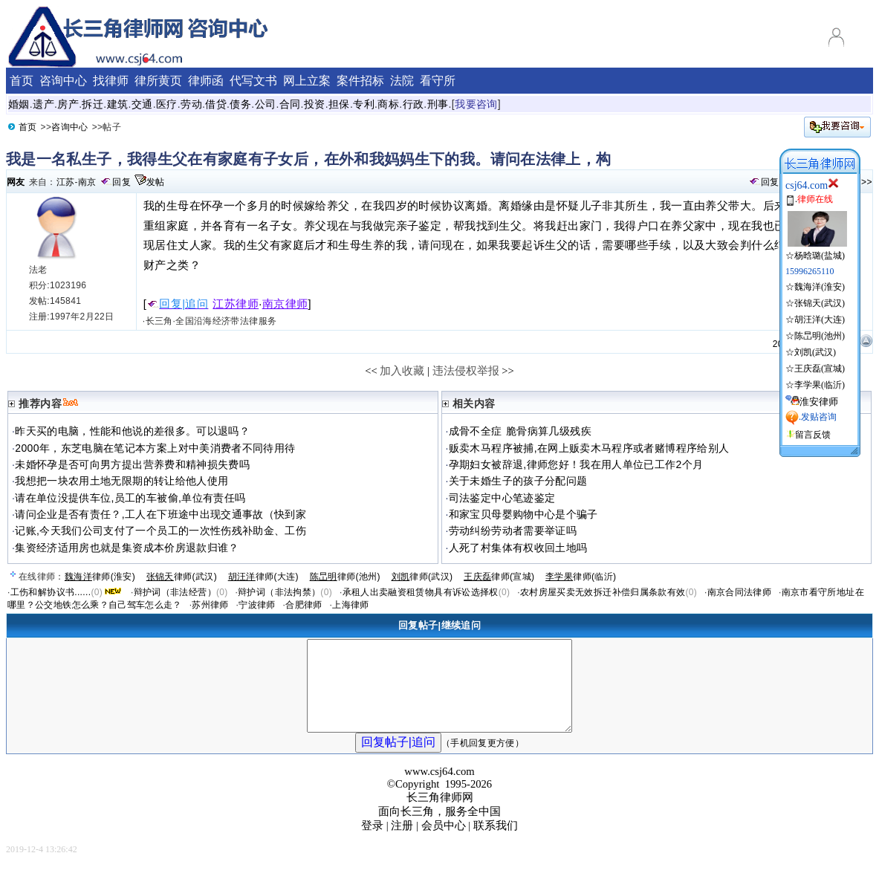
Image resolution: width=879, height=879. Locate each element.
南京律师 (285, 304)
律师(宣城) (499, 576)
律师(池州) (345, 576)
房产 (68, 104)
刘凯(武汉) (815, 352)
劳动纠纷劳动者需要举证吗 (513, 530)
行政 (413, 104)
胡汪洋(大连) (819, 319)
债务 (240, 104)
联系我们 (495, 843)
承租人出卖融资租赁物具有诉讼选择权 (421, 592)
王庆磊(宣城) (819, 368)
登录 (372, 843)
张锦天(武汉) (819, 303)
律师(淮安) (100, 576)
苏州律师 (210, 605)
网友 (16, 182)
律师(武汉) (181, 576)
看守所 (437, 80)
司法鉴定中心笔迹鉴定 (502, 498)
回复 (121, 182)
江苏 (65, 182)
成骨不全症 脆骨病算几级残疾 (520, 431)
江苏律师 (236, 304)
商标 (388, 104)
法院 (402, 80)
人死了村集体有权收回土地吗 (518, 548)
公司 (265, 104)
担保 (339, 104)
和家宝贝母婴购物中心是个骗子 (523, 514)
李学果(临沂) (819, 385)
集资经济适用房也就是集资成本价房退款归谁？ (127, 548)
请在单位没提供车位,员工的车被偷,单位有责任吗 (130, 498)
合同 (290, 104)
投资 (314, 104)
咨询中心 (69, 127)
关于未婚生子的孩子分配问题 (518, 481)
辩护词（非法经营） (175, 592)
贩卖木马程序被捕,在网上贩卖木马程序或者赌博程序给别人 (589, 448)
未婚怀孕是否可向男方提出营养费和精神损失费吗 (132, 464)
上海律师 (350, 605)
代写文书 (253, 80)
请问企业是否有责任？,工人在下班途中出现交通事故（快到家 (160, 514)
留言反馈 (813, 434)
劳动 (191, 104)
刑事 (438, 104)
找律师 (111, 80)
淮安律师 (818, 401)
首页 (28, 127)
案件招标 (360, 80)
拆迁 (92, 104)
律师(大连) (263, 576)
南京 (87, 182)
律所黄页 (158, 80)
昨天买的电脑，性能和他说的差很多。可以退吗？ (132, 431)
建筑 (118, 104)
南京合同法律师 (739, 592)
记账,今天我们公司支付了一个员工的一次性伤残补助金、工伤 (160, 530)
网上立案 (307, 80)
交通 (142, 104)
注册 (402, 843)
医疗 (167, 104)
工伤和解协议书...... (50, 592)
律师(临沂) (580, 576)
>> (866, 182)
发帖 (155, 182)
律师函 (206, 80)
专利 (363, 104)
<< (371, 371)
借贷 (216, 104)
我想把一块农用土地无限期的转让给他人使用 (121, 481)
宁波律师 (257, 605)
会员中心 (443, 843)
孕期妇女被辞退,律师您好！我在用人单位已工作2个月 (576, 464)
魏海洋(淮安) (819, 287)
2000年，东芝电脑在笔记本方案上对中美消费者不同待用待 (155, 448)
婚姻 (19, 104)
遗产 (43, 104)
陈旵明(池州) (819, 336)
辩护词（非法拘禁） (279, 592)
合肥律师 (303, 605)
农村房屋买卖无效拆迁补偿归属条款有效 (602, 592)
